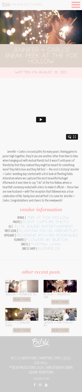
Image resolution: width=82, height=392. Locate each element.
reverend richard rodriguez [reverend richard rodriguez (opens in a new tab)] (47, 235)
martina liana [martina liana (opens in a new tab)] (45, 244)
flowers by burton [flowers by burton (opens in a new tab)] (47, 240)
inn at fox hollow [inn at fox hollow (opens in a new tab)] (47, 218)
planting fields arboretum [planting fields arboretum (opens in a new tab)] (48, 231)
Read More (22, 299)
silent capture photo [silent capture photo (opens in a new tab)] (45, 222)
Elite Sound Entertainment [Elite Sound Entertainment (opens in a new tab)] (43, 227)
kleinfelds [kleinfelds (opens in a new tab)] (48, 249)
